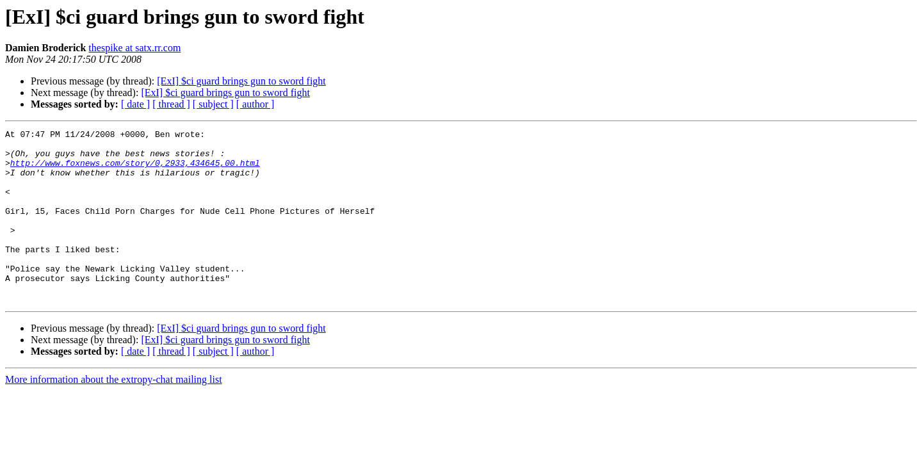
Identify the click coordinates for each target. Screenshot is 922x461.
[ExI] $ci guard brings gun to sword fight (241, 81)
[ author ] (255, 104)
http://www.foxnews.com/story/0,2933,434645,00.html (135, 170)
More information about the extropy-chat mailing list (113, 413)
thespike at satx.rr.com (134, 47)
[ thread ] (171, 104)
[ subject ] (213, 104)
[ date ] (135, 104)
